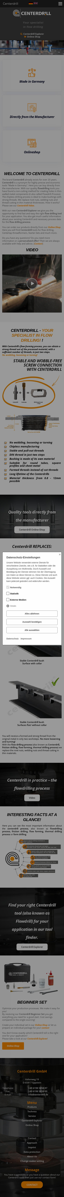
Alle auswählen (32, 630)
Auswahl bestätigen (31, 622)
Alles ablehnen (32, 613)
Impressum (26, 638)
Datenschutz (12, 638)
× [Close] (60, 554)
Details (13, 606)
